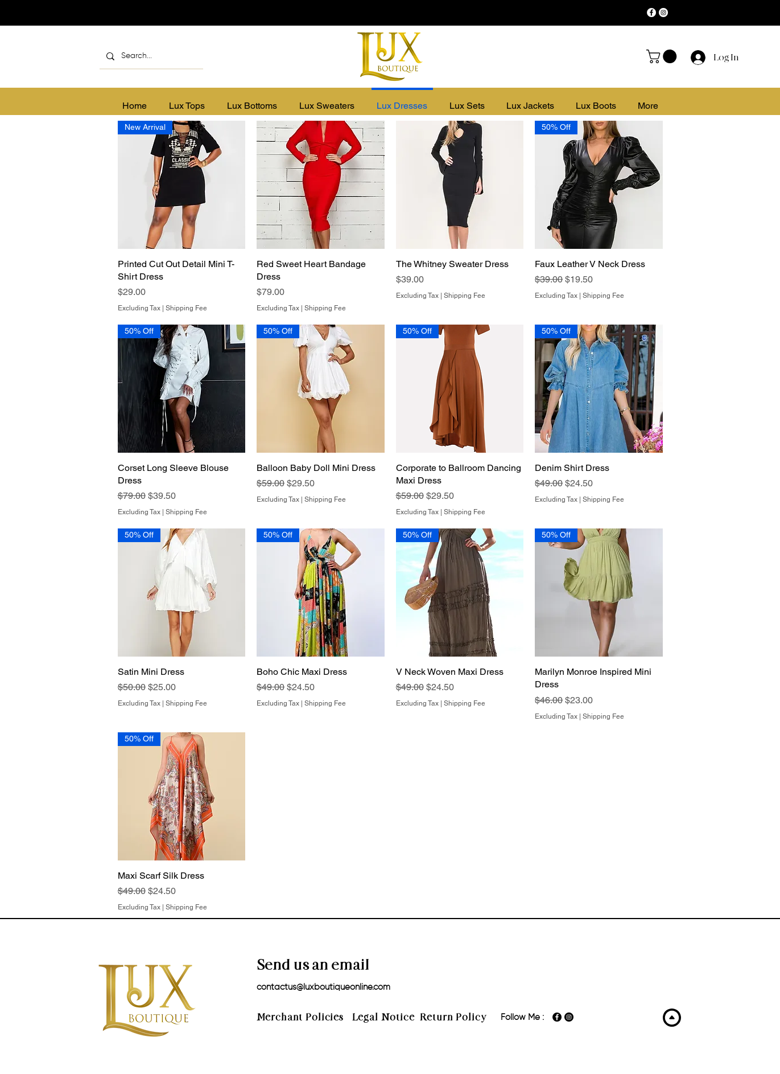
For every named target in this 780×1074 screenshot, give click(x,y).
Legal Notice (383, 1017)
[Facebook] (651, 12)
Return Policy (453, 1017)
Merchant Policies (304, 1017)
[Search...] (150, 56)
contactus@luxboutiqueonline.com (323, 987)
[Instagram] (663, 12)
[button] (663, 56)
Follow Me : (522, 1017)
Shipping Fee (186, 308)
